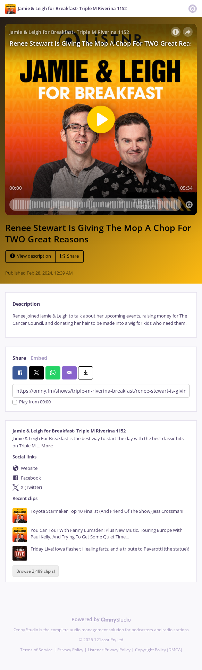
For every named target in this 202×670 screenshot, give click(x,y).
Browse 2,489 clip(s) (35, 571)
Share (69, 256)
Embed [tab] (39, 358)
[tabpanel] (101, 319)
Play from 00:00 (31, 402)
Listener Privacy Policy (109, 650)
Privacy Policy (70, 650)
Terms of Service (36, 650)
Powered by (101, 619)
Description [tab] (26, 304)
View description (30, 256)
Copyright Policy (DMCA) (158, 650)
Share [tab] (19, 358)
